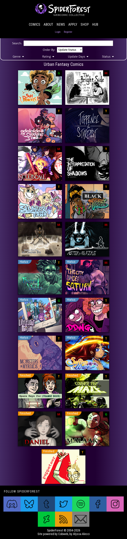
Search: (17, 43)
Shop (85, 24)
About (48, 24)
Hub (95, 24)
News (61, 24)
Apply (72, 24)
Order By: (49, 50)
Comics (34, 24)
